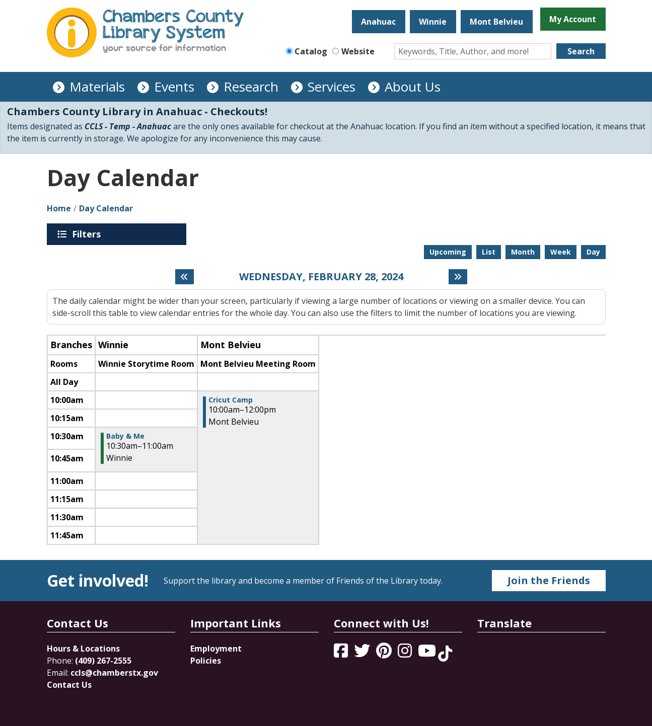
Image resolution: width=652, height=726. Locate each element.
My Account (572, 19)
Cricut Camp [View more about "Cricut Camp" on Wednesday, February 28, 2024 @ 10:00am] (230, 400)
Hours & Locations (83, 648)
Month (523, 252)
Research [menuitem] (251, 86)
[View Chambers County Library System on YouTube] (428, 653)
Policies (205, 660)
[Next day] (458, 276)
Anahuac (378, 21)
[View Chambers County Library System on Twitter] (363, 653)
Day (593, 252)
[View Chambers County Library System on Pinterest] (385, 653)
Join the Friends (549, 580)
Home (59, 208)
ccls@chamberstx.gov (114, 672)
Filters (88, 234)
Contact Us (69, 684)
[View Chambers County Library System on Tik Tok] (445, 653)
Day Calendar (106, 208)
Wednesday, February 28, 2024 (321, 277)
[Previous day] (184, 276)
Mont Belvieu (496, 21)
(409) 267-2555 (103, 660)
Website (358, 51)
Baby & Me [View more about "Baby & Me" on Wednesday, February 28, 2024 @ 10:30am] (125, 436)
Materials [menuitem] (97, 86)
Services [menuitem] (331, 86)
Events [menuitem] (174, 86)
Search (581, 51)
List (488, 252)
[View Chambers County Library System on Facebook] (342, 653)
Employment (216, 648)
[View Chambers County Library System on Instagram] (406, 653)
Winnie (433, 21)
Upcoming (447, 252)
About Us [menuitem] (413, 86)
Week (560, 252)
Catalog (311, 51)
